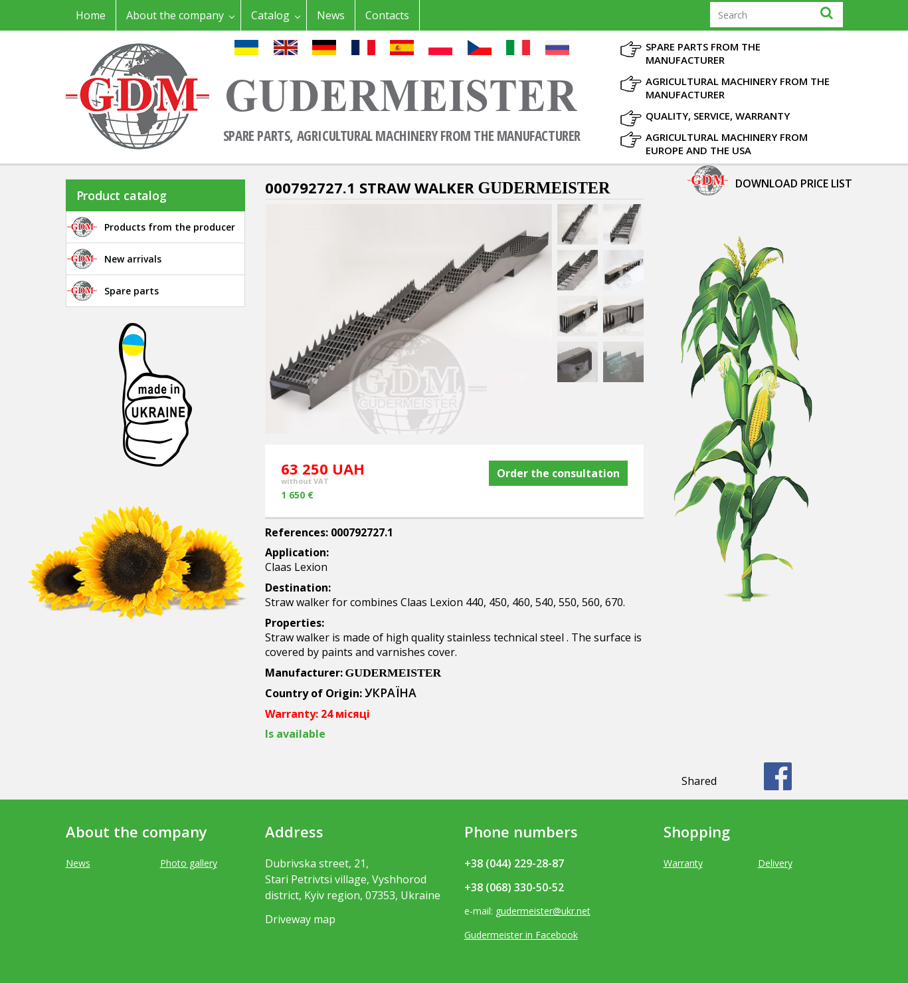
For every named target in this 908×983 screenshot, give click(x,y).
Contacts (387, 15)
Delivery (775, 863)
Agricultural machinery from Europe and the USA (727, 143)
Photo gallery (188, 863)
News (331, 15)
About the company (175, 15)
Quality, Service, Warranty (718, 115)
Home (91, 15)
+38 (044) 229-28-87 (514, 863)
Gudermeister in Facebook (521, 934)
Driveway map (300, 919)
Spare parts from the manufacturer (703, 53)
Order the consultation (558, 473)
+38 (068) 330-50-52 (514, 887)
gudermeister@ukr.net (543, 911)
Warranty (683, 863)
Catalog (270, 15)
